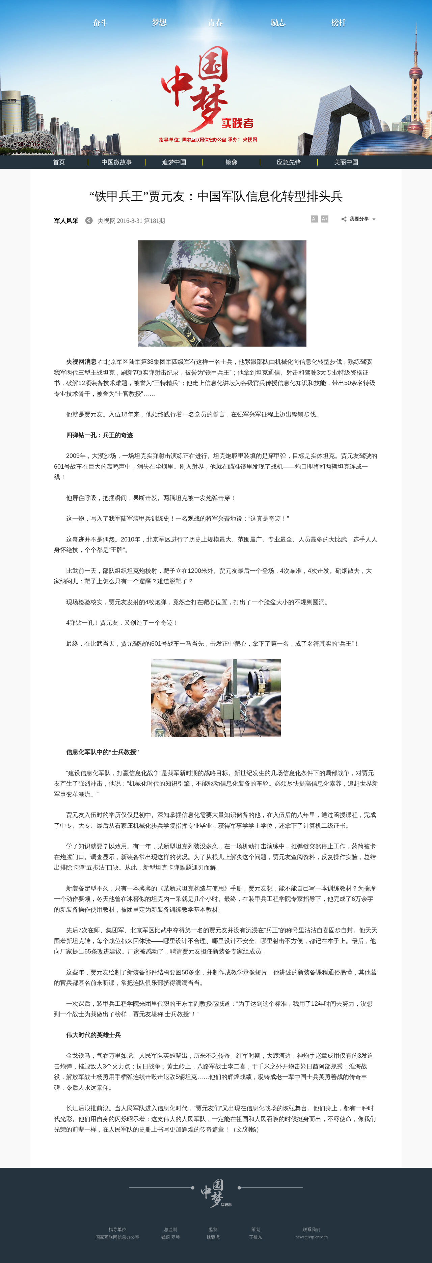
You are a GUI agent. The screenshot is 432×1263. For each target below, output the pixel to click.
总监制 (170, 1233)
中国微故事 (117, 162)
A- (314, 219)
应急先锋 (289, 162)
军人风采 (67, 220)
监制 (213, 1233)
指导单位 (117, 1233)
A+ (325, 219)
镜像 (231, 162)
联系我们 (312, 1233)
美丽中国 (346, 162)
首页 (59, 162)
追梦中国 (174, 162)
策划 (255, 1233)
